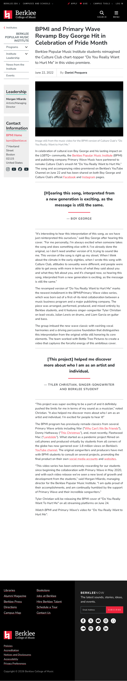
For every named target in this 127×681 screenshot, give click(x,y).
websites (110, 459)
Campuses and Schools (37, 4)
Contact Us (44, 613)
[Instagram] (9, 169)
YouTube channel (46, 450)
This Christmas (70, 433)
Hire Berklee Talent (49, 602)
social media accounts (83, 459)
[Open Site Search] (102, 14)
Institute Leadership (12, 56)
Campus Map (12, 613)
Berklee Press (13, 602)
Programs (12, 47)
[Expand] (26, 47)
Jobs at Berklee (46, 596)
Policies (8, 646)
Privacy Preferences (15, 663)
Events (10, 75)
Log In (119, 4)
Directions (10, 607)
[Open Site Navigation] (116, 14)
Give (84, 4)
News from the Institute (15, 67)
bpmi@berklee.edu (17, 140)
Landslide (50, 437)
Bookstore (43, 590)
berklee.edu (11, 4)
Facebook (69, 177)
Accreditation (11, 650)
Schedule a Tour (47, 607)
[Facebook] (21, 169)
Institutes (11, 27)
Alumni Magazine (15, 596)
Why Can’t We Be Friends (101, 428)
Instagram (88, 177)
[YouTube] (15, 169)
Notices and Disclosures (17, 654)
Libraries (9, 590)
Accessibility (11, 659)
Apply (72, 4)
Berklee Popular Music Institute (92, 155)
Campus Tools (102, 4)
